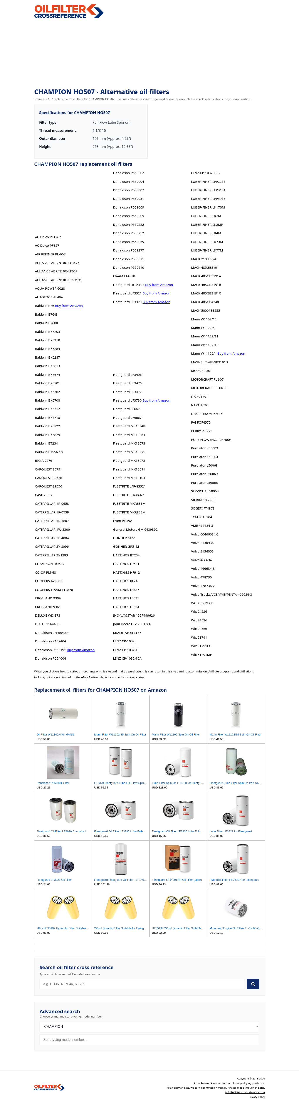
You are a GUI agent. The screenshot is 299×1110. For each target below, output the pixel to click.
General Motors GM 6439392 (135, 529)
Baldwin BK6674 (47, 374)
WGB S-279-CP (202, 603)
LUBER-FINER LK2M (206, 216)
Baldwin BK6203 (47, 331)
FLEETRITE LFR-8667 (128, 495)
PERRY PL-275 (201, 431)
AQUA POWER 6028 (50, 288)
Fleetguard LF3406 (127, 374)
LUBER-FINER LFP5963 (208, 198)
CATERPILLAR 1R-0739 (52, 512)
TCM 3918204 (201, 517)
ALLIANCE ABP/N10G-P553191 (58, 280)
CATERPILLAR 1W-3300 (52, 529)
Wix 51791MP (201, 654)
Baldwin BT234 (46, 443)
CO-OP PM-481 (46, 572)
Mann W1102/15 (204, 319)
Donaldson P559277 (128, 250)
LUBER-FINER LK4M (206, 233)
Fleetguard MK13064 (129, 435)
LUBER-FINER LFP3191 (208, 190)
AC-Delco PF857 (47, 245)
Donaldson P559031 (128, 198)
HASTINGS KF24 (125, 581)
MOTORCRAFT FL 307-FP (209, 388)
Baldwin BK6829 (47, 435)
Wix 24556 (199, 628)
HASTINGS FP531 (126, 563)
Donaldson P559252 (128, 233)
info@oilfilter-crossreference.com (245, 1092)
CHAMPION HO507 (49, 563)
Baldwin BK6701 (47, 383)
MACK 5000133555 (205, 310)
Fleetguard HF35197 (128, 284)
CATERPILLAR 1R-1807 (52, 520)
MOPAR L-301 (201, 370)
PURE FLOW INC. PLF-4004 (211, 439)
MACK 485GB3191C (206, 293)
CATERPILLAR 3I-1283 (51, 555)
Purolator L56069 (204, 474)
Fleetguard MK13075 (129, 452)
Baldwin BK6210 (47, 340)
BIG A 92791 (44, 460)
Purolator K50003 (204, 448)
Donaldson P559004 (128, 181)
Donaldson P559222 (128, 224)
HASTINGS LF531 (126, 598)
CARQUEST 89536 (48, 477)
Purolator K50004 (204, 457)
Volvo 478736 (201, 577)
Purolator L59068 (204, 482)
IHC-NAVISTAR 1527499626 (134, 615)
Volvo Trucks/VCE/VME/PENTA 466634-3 (221, 594)
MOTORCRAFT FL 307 (207, 379)
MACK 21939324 (203, 259)
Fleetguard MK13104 (129, 477)
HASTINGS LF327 (126, 589)
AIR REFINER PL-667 (50, 254)
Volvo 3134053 (202, 551)
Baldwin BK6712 (47, 409)
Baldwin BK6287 (47, 357)
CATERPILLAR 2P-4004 (52, 538)
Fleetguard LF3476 (127, 383)
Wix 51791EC (201, 646)
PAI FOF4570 (201, 422)
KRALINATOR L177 (127, 632)
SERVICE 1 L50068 (205, 491)
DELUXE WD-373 (47, 615)
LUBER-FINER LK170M (208, 207)
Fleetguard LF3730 (127, 400)
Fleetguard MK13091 (129, 469)
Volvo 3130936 (202, 542)
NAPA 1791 (199, 396)
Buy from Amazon (69, 305)
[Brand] (149, 1026)
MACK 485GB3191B (206, 284)
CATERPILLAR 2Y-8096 (52, 546)
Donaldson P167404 (50, 641)
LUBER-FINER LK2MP (207, 224)
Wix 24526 (199, 611)
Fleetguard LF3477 (127, 392)
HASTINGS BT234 (126, 555)
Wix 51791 (199, 637)
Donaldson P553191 (50, 650)
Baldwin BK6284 (47, 348)
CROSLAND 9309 (48, 598)
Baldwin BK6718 (47, 417)
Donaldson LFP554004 (52, 632)
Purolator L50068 (204, 465)
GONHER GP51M (126, 546)
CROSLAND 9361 (48, 607)
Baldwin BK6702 (47, 392)
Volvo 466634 (201, 560)
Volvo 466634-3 (203, 568)
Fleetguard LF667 (126, 409)
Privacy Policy (257, 1096)
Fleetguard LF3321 (127, 293)
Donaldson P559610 (128, 267)
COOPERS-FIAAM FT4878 (54, 589)
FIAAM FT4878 (124, 276)
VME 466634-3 (202, 525)
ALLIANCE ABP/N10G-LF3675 (57, 262)
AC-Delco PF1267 (48, 237)
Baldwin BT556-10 (49, 452)
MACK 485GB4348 (205, 302)
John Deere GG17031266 (132, 624)
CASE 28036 (44, 495)
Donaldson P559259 (128, 241)
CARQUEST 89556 (48, 486)
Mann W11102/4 (204, 353)
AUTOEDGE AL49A (49, 297)
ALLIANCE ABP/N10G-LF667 (56, 271)
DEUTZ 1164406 (47, 624)
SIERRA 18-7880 (203, 500)
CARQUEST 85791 (48, 469)
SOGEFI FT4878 (203, 508)
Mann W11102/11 (204, 336)
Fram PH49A (122, 520)
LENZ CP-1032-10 (126, 650)
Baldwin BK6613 (47, 366)
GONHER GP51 (124, 538)
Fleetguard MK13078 (129, 460)
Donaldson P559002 (128, 173)
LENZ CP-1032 (123, 641)
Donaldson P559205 (128, 216)
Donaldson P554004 (50, 658)
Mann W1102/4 (203, 327)
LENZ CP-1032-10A (127, 658)
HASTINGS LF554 (126, 607)
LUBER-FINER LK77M (207, 250)
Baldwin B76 (44, 305)
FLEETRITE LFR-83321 (129, 486)
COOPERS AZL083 (48, 581)
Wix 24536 (199, 620)
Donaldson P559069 (128, 207)
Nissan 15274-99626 (206, 413)
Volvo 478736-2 (203, 585)
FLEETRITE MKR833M (129, 512)
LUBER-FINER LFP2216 (208, 181)
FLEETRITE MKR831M (129, 503)
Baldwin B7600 (46, 323)
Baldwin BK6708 (47, 400)
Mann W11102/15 (204, 345)
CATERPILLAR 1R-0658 (52, 503)
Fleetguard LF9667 (127, 417)
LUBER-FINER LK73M (207, 241)
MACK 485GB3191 (205, 267)
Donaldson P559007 (128, 190)
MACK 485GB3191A (206, 276)
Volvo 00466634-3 (204, 534)
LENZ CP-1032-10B (205, 173)
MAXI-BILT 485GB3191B (209, 362)
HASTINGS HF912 (126, 572)
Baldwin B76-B (46, 314)
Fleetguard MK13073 (129, 443)
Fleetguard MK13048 (129, 426)
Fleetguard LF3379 (127, 302)
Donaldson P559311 (128, 259)
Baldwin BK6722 (47, 426)
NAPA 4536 (199, 405)
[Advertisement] (149, 53)
